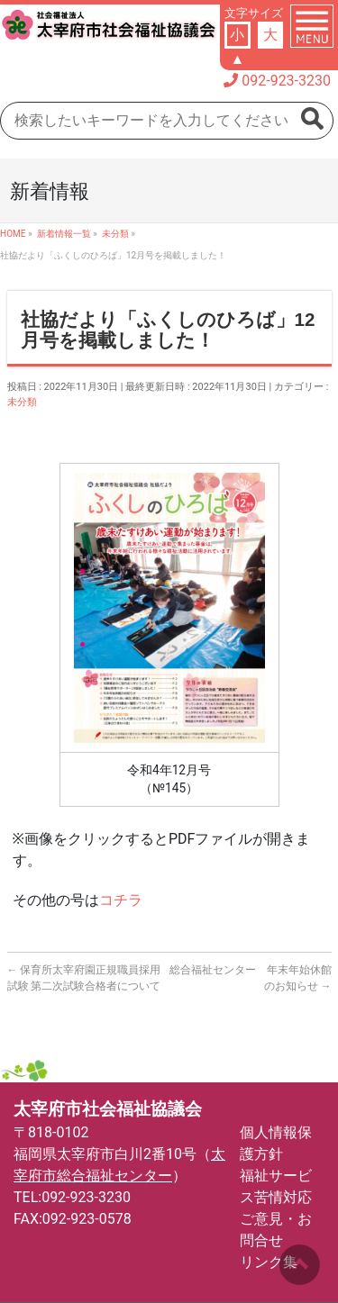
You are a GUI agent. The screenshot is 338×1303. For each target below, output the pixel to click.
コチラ (120, 900)
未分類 (22, 402)
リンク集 (268, 1262)
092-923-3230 (286, 80)
